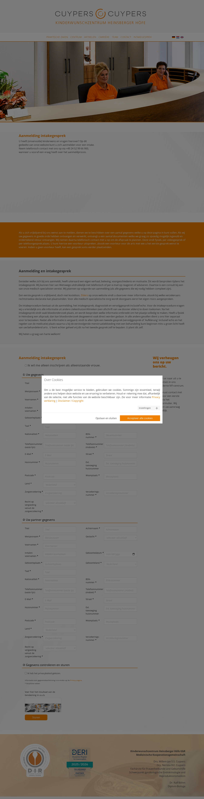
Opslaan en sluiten (106, 418)
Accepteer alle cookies (140, 418)
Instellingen (145, 408)
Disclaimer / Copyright (70, 400)
